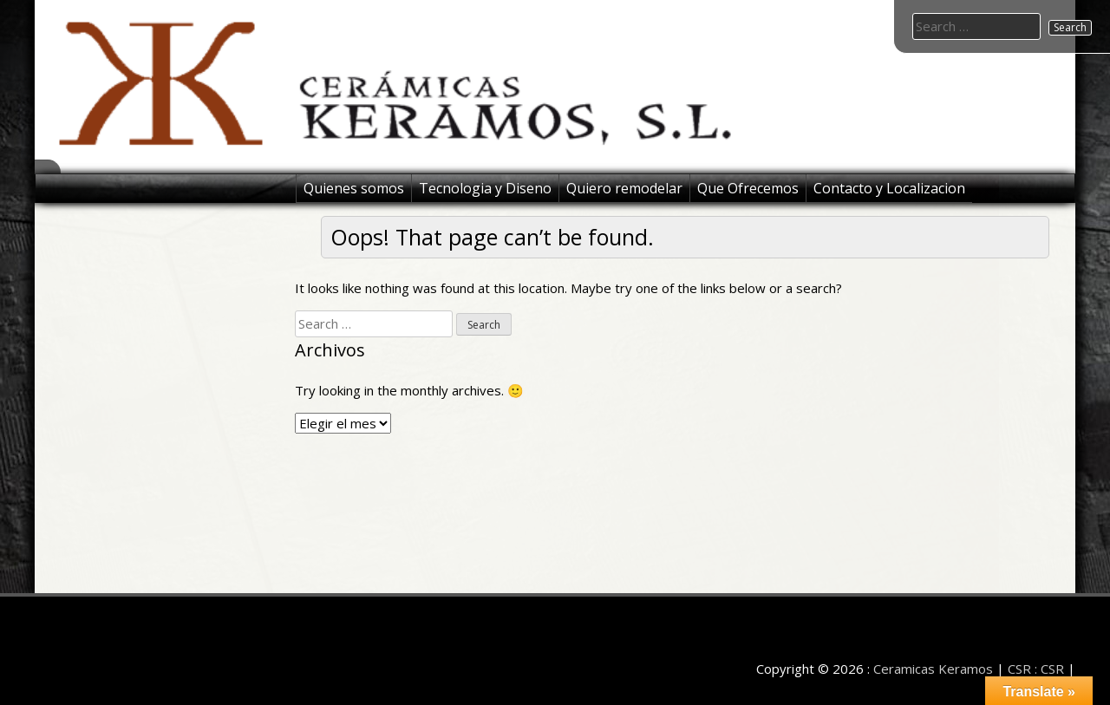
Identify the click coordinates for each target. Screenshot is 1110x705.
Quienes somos (354, 188)
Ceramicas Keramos (933, 668)
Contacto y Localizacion (889, 188)
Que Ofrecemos (748, 188)
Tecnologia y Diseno (485, 188)
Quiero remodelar (624, 188)
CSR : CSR (1036, 668)
